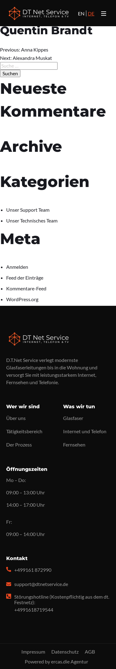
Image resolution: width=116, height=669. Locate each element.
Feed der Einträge (24, 277)
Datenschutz (65, 651)
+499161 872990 (32, 570)
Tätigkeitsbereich (24, 431)
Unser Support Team (27, 210)
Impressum (33, 651)
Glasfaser (73, 418)
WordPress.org (22, 299)
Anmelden (17, 267)
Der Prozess (19, 444)
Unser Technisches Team (32, 220)
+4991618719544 (33, 610)
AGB (90, 651)
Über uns (16, 418)
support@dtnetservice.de (41, 584)
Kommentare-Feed (26, 288)
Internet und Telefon (84, 431)
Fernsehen (74, 444)
